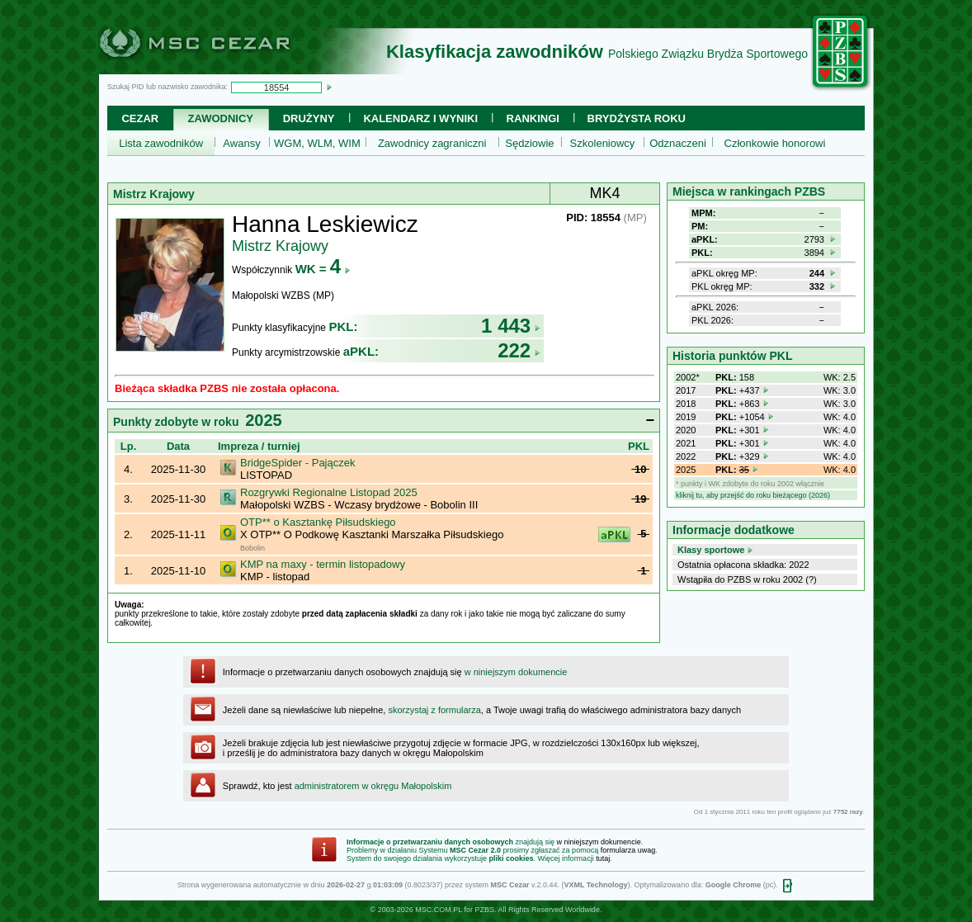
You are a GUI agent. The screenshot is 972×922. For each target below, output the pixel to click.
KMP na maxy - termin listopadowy (322, 564)
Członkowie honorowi (775, 143)
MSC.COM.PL (438, 909)
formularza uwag (628, 850)
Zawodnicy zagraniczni (432, 143)
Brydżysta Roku (636, 118)
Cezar (139, 118)
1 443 (510, 325)
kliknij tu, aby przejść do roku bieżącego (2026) (753, 495)
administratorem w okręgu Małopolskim (373, 786)
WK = (323, 269)
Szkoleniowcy (602, 143)
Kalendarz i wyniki (420, 118)
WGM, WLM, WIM (317, 143)
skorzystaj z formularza (434, 710)
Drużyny (309, 118)
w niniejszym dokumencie (516, 672)
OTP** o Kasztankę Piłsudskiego (318, 522)
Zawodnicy (220, 118)
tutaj (603, 858)
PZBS (484, 909)
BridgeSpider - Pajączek (297, 462)
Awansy (241, 143)
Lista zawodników (161, 143)
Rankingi (533, 118)
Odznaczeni (677, 143)
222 (519, 350)
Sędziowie (529, 143)
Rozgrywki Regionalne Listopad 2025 (329, 492)
